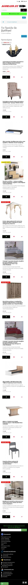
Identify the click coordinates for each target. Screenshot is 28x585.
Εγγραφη (24, 530)
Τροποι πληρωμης (5, 538)
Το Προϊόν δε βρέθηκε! (12, 22)
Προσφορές (4, 567)
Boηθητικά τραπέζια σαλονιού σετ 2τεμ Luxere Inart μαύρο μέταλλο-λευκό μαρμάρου (13, 502)
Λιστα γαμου (4, 547)
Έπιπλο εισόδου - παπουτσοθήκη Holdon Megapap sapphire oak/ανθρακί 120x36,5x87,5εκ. (14, 182)
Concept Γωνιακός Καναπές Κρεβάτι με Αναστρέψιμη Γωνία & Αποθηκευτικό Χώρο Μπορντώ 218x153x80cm (13, 343)
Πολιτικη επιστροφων (5, 541)
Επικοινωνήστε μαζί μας (7, 554)
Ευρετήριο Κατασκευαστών (8, 562)
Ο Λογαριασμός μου (6, 572)
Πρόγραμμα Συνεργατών (6, 565)
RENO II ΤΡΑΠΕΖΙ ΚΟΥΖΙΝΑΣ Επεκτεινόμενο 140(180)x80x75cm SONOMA (12, 423)
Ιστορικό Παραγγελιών (7, 573)
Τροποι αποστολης (5, 540)
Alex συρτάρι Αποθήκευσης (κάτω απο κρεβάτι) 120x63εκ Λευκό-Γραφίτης (14, 142)
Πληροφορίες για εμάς (6, 537)
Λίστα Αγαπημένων (6, 575)
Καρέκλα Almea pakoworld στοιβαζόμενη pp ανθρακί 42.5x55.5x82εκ (10, 463)
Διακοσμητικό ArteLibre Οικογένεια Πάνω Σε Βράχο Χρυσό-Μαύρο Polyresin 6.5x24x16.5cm (13, 63)
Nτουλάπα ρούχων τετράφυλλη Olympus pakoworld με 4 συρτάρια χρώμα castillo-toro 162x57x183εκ (13, 303)
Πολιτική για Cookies (5, 546)
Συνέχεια (24, 36)
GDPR (2, 544)
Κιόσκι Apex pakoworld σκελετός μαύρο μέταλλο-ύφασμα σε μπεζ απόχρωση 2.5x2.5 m (12, 222)
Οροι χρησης (4, 543)
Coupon (3, 549)
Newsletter (4, 576)
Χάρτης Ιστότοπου (6, 557)
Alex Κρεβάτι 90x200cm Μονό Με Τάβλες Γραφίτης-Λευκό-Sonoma (12, 382)
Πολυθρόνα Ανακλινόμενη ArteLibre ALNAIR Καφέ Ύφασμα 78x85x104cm (13, 102)
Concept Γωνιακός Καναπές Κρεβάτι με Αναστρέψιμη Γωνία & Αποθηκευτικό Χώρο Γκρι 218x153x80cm (13, 263)
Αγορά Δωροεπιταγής (6, 564)
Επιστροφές (4, 555)
